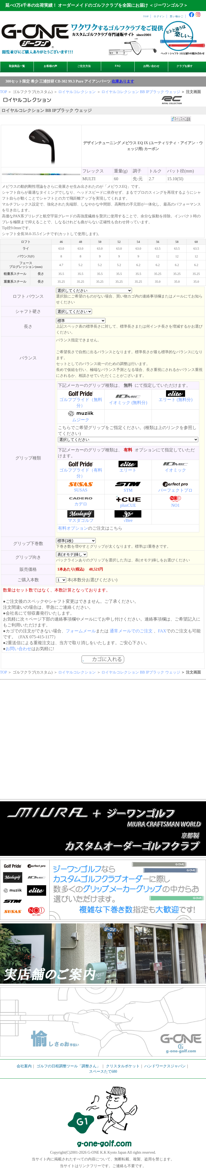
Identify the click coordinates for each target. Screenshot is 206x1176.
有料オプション (73, 528)
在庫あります (123, 81)
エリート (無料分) (176, 399)
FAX (162, 631)
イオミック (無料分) (128, 402)
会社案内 (24, 1066)
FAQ (117, 65)
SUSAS (80, 490)
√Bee (128, 520)
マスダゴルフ (81, 520)
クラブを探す (184, 66)
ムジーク (80, 419)
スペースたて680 (103, 1071)
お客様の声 (50, 66)
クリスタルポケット (123, 1066)
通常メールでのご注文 (131, 631)
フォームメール (81, 631)
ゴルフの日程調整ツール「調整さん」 (68, 1066)
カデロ (80, 504)
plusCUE (128, 505)
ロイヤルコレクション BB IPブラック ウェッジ (140, 92)
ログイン (159, 16)
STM (128, 490)
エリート (128, 470)
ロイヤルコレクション (77, 92)
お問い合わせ (151, 66)
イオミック (175, 470)
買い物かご (176, 16)
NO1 (175, 505)
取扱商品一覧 (17, 66)
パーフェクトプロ (175, 490)
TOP (146, 16)
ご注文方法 (84, 66)
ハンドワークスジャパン (165, 1066)
